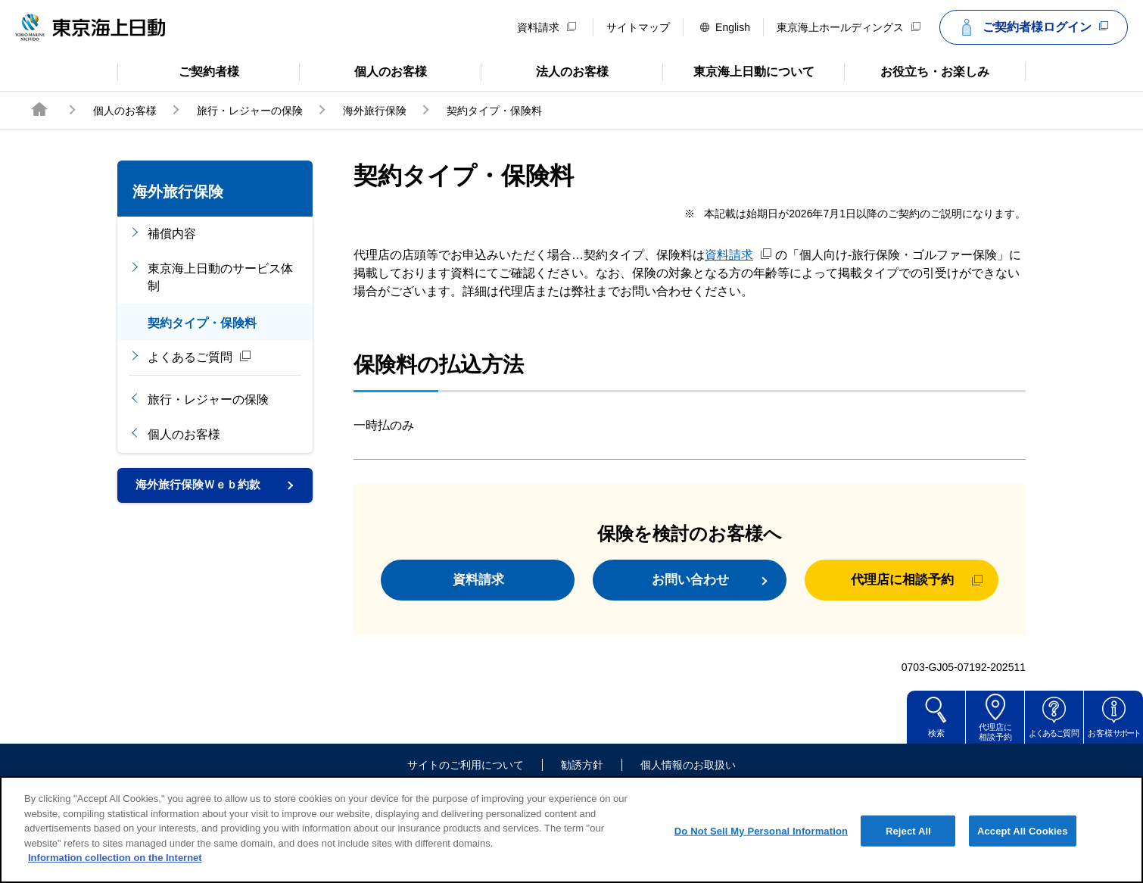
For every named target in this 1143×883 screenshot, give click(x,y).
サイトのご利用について (465, 773)
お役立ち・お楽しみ (916, 70)
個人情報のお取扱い (688, 773)
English (725, 27)
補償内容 (172, 233)
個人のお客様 (363, 70)
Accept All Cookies (1022, 842)
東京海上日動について (738, 70)
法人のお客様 (545, 70)
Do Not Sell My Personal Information (761, 842)
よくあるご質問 (200, 356)
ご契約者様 (178, 70)
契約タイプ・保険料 (202, 323)
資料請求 (546, 27)
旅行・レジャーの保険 (250, 111)
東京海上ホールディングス (848, 27)
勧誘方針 (582, 773)
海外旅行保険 (374, 111)
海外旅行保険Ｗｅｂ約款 (202, 485)
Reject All (908, 842)
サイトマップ (638, 27)
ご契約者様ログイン (1031, 27)
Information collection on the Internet (115, 869)
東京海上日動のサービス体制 (220, 277)
